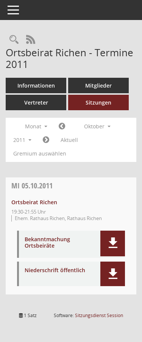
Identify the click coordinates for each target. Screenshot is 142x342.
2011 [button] (22, 139)
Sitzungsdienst (99, 315)
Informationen (36, 85)
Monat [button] (36, 126)
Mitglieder (98, 85)
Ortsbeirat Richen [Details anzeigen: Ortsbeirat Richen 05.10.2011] (34, 202)
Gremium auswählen (39, 153)
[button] (112, 243)
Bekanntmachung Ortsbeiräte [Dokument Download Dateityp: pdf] (47, 242)
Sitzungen (98, 102)
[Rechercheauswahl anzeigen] (14, 40)
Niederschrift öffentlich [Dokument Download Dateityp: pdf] (55, 270)
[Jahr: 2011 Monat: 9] (62, 126)
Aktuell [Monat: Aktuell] (69, 139)
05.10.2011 (32, 185)
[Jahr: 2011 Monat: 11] (46, 140)
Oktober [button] (97, 126)
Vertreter (36, 102)
